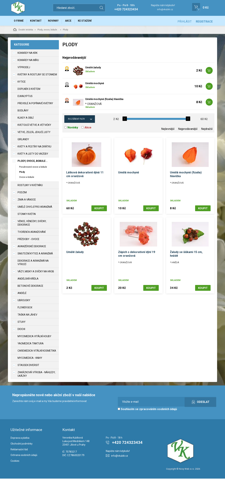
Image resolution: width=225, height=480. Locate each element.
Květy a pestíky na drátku (34, 148)
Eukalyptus (25, 97)
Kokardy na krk (27, 54)
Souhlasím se (147, 410)
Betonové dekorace (30, 287)
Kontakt (38, 21)
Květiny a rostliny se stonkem (37, 75)
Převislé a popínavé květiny (35, 104)
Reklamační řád (19, 450)
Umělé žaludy (93, 69)
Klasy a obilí (26, 119)
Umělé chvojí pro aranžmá (35, 208)
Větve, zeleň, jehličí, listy (34, 133)
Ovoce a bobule (26, 178)
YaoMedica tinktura (31, 344)
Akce (73, 21)
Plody (22, 173)
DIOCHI (21, 330)
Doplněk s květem (29, 90)
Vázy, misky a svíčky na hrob (36, 272)
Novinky (57, 21)
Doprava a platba (20, 439)
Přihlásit (185, 21)
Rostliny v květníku (30, 186)
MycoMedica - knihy (30, 359)
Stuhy (21, 323)
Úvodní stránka (23, 31)
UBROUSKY (24, 301)
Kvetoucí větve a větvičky (34, 126)
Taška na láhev (27, 316)
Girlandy (23, 140)
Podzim (22, 193)
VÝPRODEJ (24, 68)
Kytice (22, 83)
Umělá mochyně (94, 84)
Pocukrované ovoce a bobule (33, 168)
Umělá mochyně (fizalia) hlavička (104, 100)
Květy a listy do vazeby (33, 155)
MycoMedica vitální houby (34, 337)
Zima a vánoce (27, 201)
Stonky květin (27, 215)
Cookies (15, 462)
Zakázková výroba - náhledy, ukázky (36, 375)
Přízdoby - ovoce (28, 240)
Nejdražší (207, 130)
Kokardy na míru (28, 61)
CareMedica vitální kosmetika (37, 352)
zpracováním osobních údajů (158, 410)
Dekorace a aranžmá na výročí (33, 264)
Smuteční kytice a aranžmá (35, 255)
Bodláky (23, 112)
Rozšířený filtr (76, 120)
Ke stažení (91, 21)
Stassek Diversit (28, 366)
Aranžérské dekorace (32, 247)
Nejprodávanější (187, 130)
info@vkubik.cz (165, 9)
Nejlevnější (167, 130)
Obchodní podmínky (22, 445)
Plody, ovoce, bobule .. (48, 31)
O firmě (19, 21)
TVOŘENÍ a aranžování (32, 233)
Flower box (25, 308)
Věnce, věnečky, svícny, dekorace (32, 224)
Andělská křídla (28, 280)
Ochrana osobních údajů (24, 456)
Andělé (22, 294)
